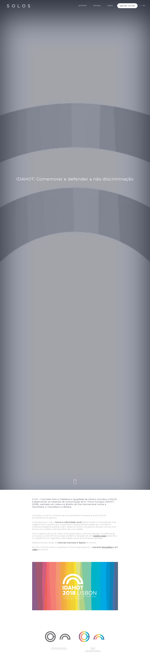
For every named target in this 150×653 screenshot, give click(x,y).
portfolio (83, 5)
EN (144, 5)
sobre (110, 5)
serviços (97, 5)
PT (140, 5)
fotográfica (107, 547)
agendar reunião (127, 6)
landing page (99, 536)
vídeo (35, 549)
